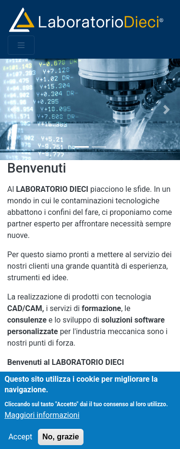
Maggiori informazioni (41, 419)
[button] (13, 109)
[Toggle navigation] (21, 45)
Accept (20, 441)
